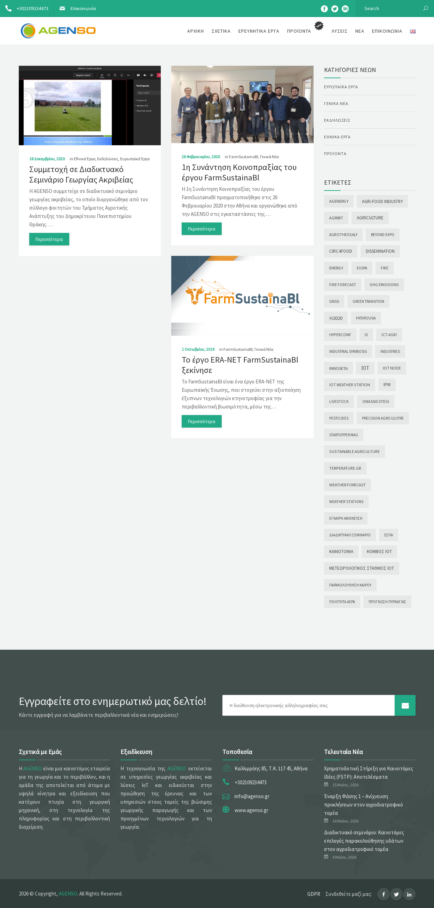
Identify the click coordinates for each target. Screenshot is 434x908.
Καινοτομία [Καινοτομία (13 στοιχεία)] (341, 551)
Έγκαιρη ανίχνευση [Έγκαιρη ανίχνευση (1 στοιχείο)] (345, 518)
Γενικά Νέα (269, 156)
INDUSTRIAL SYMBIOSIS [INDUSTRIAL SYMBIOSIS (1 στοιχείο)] (348, 351)
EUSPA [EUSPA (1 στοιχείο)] (362, 268)
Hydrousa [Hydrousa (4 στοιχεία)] (366, 318)
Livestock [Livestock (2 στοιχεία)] (339, 401)
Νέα (359, 31)
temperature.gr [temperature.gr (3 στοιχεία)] (345, 468)
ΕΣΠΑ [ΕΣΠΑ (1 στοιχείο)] (388, 535)
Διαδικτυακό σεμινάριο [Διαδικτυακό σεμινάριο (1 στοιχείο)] (350, 535)
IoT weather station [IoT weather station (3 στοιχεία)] (349, 384)
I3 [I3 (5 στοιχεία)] (366, 334)
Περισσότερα (49, 239)
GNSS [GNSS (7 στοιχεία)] (334, 301)
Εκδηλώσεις (107, 158)
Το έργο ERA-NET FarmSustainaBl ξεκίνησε (240, 364)
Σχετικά (221, 31)
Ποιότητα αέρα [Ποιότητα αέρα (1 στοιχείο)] (342, 601)
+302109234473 (24, 8)
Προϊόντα (335, 153)
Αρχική (195, 31)
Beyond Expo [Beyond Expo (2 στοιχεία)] (382, 234)
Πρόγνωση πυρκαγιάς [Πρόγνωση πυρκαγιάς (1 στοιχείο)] (387, 601)
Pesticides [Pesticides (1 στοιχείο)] (338, 418)
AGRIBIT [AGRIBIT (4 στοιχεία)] (336, 217)
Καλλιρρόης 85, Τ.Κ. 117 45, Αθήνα (271, 768)
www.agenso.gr (251, 810)
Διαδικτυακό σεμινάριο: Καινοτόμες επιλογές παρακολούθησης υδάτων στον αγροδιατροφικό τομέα (364, 840)
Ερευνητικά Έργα (258, 31)
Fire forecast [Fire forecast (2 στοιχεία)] (342, 284)
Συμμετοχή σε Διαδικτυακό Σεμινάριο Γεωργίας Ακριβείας (81, 174)
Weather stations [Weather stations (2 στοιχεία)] (346, 501)
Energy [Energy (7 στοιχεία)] (336, 267)
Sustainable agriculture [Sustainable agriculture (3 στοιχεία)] (354, 451)
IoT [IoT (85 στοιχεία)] (365, 368)
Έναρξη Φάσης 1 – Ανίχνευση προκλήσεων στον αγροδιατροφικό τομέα (363, 804)
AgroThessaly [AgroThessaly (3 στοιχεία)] (343, 234)
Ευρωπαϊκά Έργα (135, 158)
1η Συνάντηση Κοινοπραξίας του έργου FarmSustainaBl (239, 172)
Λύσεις (340, 31)
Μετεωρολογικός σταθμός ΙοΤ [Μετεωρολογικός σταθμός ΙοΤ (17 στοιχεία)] (361, 568)
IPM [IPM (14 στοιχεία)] (387, 385)
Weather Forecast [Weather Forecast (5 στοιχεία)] (347, 484)
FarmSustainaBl (243, 156)
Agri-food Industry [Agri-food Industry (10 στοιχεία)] (382, 201)
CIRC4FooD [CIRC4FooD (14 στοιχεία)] (340, 251)
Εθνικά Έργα (84, 158)
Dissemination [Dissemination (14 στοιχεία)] (380, 251)
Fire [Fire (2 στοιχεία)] (384, 268)
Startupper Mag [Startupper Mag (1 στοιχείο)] (343, 434)
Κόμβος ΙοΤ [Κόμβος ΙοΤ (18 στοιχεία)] (379, 551)
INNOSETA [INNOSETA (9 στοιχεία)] (338, 368)
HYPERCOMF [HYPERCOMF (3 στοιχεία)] (340, 334)
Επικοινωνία (75, 8)
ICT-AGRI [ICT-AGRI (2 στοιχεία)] (389, 334)
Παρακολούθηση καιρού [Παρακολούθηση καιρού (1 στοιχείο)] (350, 585)
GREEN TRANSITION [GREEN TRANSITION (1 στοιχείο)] (368, 301)
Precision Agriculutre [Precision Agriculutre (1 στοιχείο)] (383, 418)
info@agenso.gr (252, 796)
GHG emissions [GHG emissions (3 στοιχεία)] (384, 284)
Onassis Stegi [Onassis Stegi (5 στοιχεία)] (375, 401)
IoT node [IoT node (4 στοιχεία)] (392, 368)
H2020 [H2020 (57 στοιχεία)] (335, 318)
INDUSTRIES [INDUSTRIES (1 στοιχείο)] (390, 351)
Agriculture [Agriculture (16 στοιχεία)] (370, 218)
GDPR (313, 894)
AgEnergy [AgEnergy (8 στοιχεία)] (338, 201)
